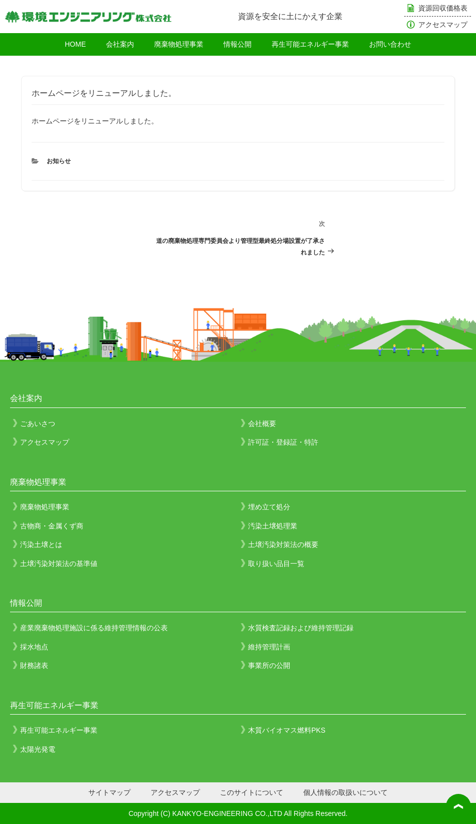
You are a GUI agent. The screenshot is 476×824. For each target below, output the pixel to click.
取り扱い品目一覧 (276, 564)
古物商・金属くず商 (51, 526)
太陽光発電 (37, 749)
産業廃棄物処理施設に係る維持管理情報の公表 (94, 628)
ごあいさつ (37, 424)
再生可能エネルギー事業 (310, 44)
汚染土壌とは (41, 544)
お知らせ (59, 161)
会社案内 (120, 44)
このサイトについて (251, 792)
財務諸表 (34, 665)
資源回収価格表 (442, 8)
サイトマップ (109, 792)
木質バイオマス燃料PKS (286, 730)
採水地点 (34, 647)
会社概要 (262, 424)
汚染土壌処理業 (272, 526)
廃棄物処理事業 (178, 44)
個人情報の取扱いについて (345, 792)
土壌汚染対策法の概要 (283, 544)
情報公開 (237, 44)
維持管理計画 (269, 647)
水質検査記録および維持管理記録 (300, 628)
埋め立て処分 (269, 507)
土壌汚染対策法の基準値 (58, 564)
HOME (75, 44)
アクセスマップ (442, 25)
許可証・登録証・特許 (283, 442)
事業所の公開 (269, 665)
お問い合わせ (390, 44)
